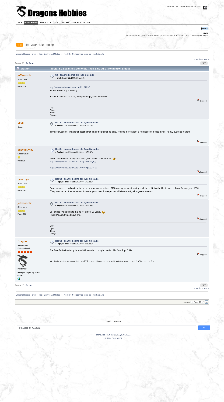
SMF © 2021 (111, 335)
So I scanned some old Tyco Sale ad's (74, 75)
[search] (106, 328)
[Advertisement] (112, 374)
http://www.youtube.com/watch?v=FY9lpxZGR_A (73, 168)
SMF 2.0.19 (100, 335)
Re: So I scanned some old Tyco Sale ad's (77, 122)
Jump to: (187, 302)
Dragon (22, 241)
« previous (198, 59)
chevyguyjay (25, 149)
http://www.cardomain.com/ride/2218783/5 (70, 87)
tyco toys (23, 179)
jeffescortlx (24, 75)
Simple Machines (124, 335)
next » (206, 59)
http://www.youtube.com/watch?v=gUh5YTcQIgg (73, 161)
